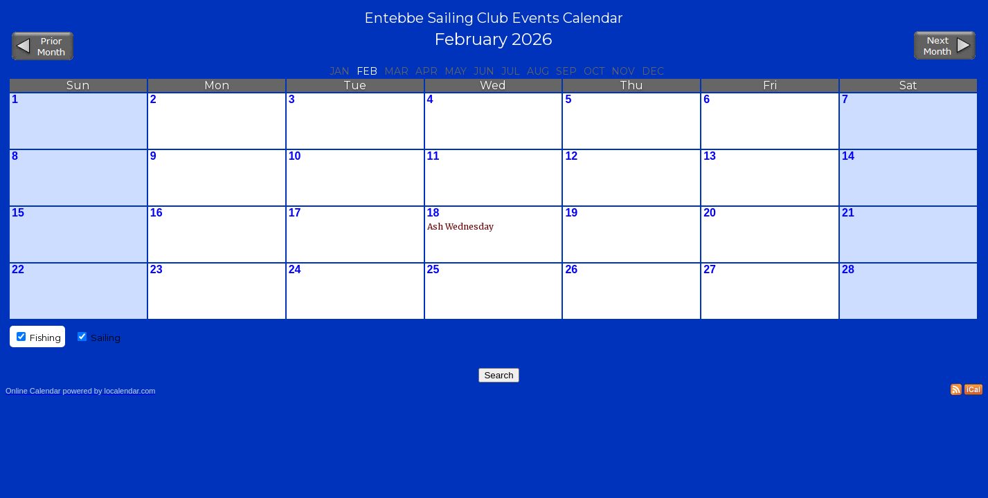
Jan (340, 71)
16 (156, 213)
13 (709, 156)
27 (709, 269)
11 (433, 156)
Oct (594, 71)
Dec (653, 71)
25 (433, 269)
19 (571, 213)
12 (571, 156)
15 (18, 213)
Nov (623, 71)
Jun (484, 71)
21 (848, 213)
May (455, 71)
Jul (510, 71)
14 (848, 156)
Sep (566, 71)
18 (433, 213)
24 (295, 269)
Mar (396, 71)
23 (156, 269)
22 (18, 269)
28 (848, 269)
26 (571, 269)
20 (709, 213)
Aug (538, 71)
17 (295, 213)
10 (295, 156)
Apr (426, 71)
